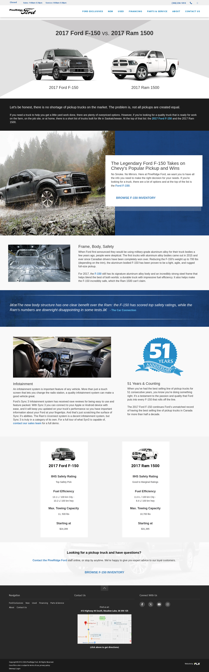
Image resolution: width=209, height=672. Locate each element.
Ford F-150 (122, 185)
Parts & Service (157, 12)
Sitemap (12, 669)
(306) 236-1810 (179, 3)
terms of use (34, 665)
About (176, 12)
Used (121, 12)
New (110, 12)
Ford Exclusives (92, 12)
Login (18, 669)
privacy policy (45, 665)
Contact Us (192, 12)
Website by (192, 664)
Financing (135, 12)
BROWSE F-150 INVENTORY (136, 197)
